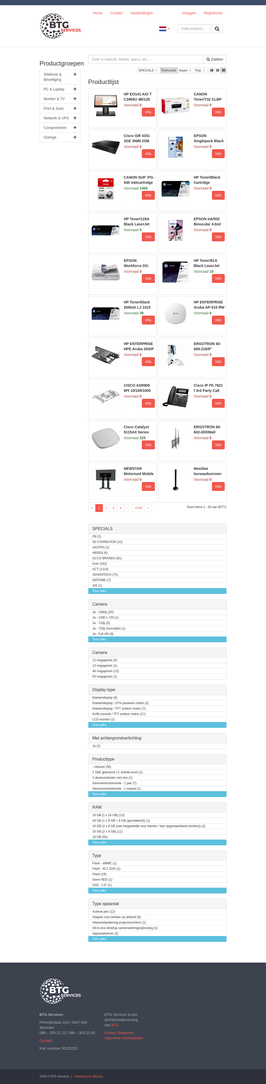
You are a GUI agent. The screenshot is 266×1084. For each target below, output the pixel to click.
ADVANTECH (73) (105, 575)
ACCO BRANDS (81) (107, 558)
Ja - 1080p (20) (103, 612)
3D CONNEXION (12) (107, 542)
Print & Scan (60, 108)
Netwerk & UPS (60, 118)
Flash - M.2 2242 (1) (106, 869)
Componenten (60, 127)
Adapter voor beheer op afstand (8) (116, 917)
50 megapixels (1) (104, 677)
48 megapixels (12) (105, 671)
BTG (115, 1025)
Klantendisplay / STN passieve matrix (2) (120, 703)
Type (97, 855)
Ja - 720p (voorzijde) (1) (108, 629)
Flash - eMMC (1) (104, 863)
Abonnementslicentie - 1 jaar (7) (114, 783)
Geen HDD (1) (102, 880)
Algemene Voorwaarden (123, 1038)
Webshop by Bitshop (89, 1076)
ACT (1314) (100, 569)
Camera (99, 604)
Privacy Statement (119, 1033)
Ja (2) (96, 746)
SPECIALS (148, 71)
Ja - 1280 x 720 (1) (105, 618)
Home (97, 13)
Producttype (103, 759)
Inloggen (189, 13)
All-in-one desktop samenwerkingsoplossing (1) (125, 928)
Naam (185, 71)
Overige (60, 137)
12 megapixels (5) (104, 660)
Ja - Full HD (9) (103, 634)
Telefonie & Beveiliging (60, 77)
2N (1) (96, 536)
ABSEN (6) (100, 553)
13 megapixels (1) (104, 666)
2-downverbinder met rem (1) (112, 778)
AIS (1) (97, 586)
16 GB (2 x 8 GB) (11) (107, 832)
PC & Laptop (60, 89)
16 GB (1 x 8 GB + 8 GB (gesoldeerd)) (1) (121, 821)
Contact (116, 13)
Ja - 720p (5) (101, 623)
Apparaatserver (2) (105, 934)
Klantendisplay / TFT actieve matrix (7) (119, 709)
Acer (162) (99, 564)
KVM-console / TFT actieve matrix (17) (119, 714)
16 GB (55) (100, 837)
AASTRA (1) (100, 547)
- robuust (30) (101, 767)
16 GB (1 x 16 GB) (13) (108, 815)
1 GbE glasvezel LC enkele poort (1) (117, 772)
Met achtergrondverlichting (117, 738)
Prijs (200, 71)
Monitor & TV (60, 98)
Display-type (103, 689)
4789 (138, 508)
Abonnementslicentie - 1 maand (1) (116, 789)
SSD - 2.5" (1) (102, 885)
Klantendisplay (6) (104, 698)
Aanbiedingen (142, 13)
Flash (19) (99, 874)
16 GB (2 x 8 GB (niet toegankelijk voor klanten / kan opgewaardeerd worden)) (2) (148, 826)
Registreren (213, 13)
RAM (97, 807)
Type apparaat (105, 903)
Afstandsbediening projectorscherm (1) (119, 923)
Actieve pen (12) (103, 912)
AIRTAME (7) (101, 580)
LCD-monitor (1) (103, 720)
